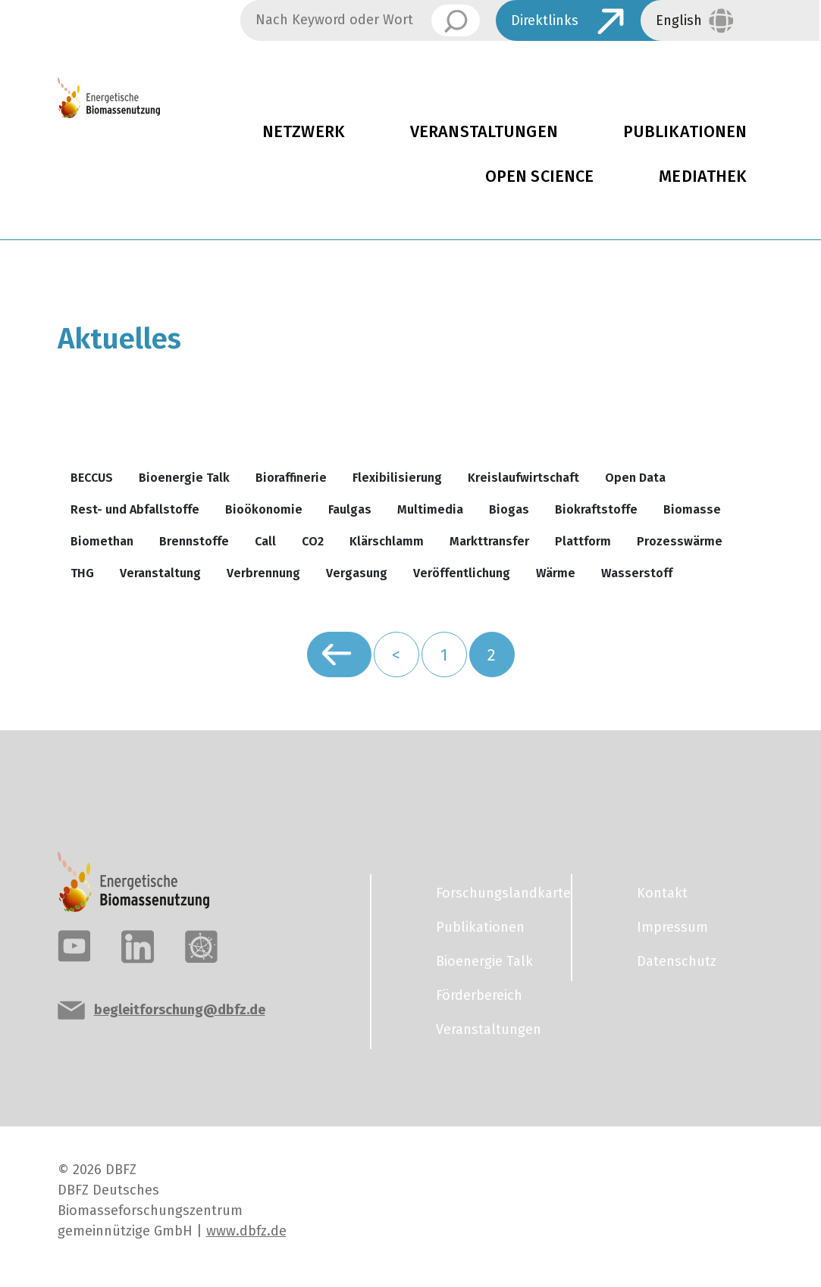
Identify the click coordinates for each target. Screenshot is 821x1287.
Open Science (539, 176)
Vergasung (356, 573)
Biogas (509, 509)
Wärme (555, 573)
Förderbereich (479, 995)
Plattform (583, 541)
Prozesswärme (679, 541)
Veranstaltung (160, 573)
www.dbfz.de (246, 1231)
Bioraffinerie (291, 477)
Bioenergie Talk (184, 477)
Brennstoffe (194, 541)
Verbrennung (263, 573)
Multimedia (430, 509)
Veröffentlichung (461, 573)
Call (265, 541)
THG (82, 573)
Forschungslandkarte (494, 893)
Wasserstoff (636, 573)
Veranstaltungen (484, 132)
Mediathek (703, 176)
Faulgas (349, 509)
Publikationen (480, 927)
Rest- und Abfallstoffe (135, 509)
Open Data (635, 477)
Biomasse (692, 509)
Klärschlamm (386, 541)
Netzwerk (303, 132)
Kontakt (662, 893)
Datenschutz (676, 961)
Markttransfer (489, 541)
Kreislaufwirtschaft (523, 477)
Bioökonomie (263, 509)
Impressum (672, 927)
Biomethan (102, 541)
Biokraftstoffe (596, 509)
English (679, 20)
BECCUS (92, 477)
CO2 (313, 541)
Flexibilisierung (397, 477)
